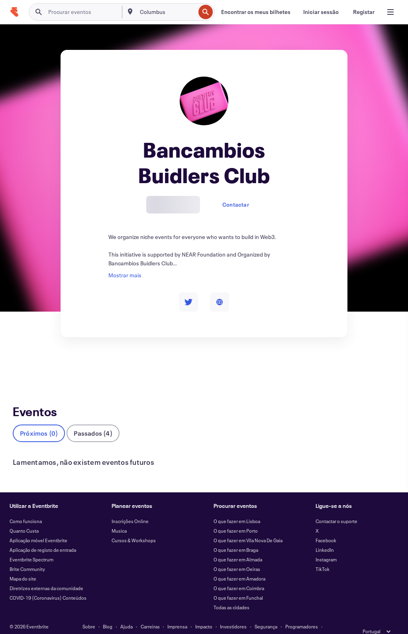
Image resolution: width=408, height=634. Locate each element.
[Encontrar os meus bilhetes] (256, 12)
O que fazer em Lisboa (237, 508)
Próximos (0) (39, 420)
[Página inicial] (14, 12)
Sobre (88, 613)
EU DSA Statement (237, 623)
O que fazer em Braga (236, 536)
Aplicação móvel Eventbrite (38, 527)
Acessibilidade (169, 623)
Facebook (326, 527)
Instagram (326, 546)
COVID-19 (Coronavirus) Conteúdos (48, 584)
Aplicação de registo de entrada (43, 536)
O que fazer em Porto (236, 517)
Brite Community (27, 556)
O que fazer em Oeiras (237, 556)
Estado (82, 623)
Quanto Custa (24, 517)
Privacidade (133, 623)
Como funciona (26, 508)
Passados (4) (93, 420)
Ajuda (126, 613)
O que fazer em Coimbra (239, 575)
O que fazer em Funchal (238, 584)
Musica (119, 517)
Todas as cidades (231, 594)
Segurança (266, 613)
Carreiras (150, 613)
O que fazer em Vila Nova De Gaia (248, 527)
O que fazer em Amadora (239, 565)
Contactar (235, 204)
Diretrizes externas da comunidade (46, 575)
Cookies (202, 623)
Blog (107, 613)
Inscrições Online (130, 508)
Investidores (233, 613)
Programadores (301, 613)
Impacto (203, 613)
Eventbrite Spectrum (31, 546)
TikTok (323, 556)
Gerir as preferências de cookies (299, 623)
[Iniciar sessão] (321, 12)
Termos (106, 623)
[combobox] (167, 12)
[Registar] (363, 12)
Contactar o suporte (336, 508)
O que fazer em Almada (238, 546)
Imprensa (177, 613)
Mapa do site (23, 565)
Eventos (23, 366)
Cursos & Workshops (134, 527)
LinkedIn (325, 536)
